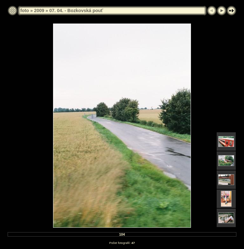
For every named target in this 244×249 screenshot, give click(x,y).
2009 (39, 10)
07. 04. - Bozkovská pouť (76, 10)
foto (24, 10)
